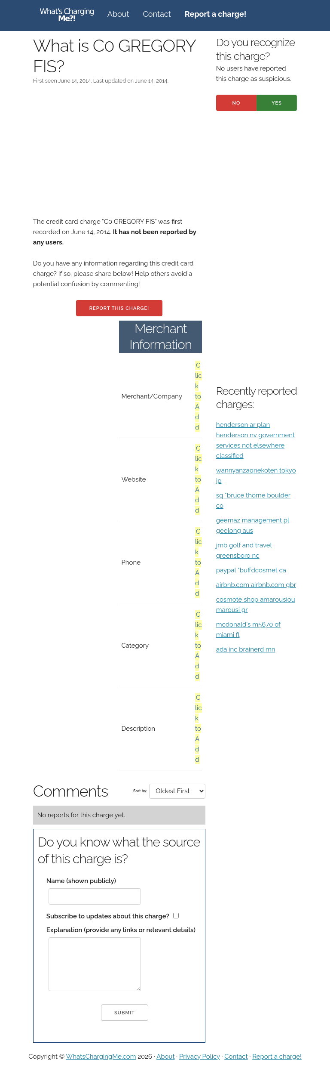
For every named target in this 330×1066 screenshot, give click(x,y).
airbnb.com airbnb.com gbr (256, 585)
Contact (157, 14)
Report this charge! (119, 308)
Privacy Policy (199, 1056)
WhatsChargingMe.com (101, 1056)
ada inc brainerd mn (245, 649)
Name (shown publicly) (81, 881)
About (118, 14)
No (236, 103)
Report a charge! (277, 1056)
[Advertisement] (119, 156)
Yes (277, 103)
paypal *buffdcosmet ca (251, 570)
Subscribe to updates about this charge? (107, 916)
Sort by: (140, 791)
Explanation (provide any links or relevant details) (121, 930)
